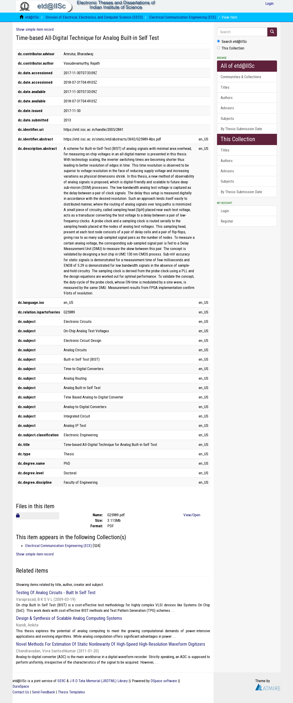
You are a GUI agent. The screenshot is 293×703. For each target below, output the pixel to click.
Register (227, 221)
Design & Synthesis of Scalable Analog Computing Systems (69, 618)
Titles (225, 87)
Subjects (227, 118)
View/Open (191, 515)
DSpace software (164, 680)
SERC (61, 680)
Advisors (227, 108)
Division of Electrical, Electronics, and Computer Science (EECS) (94, 17)
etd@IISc (32, 17)
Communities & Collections (241, 76)
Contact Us (21, 692)
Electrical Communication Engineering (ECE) (182, 17)
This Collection (230, 48)
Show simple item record (35, 29)
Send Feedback (43, 692)
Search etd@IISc (232, 41)
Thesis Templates (71, 692)
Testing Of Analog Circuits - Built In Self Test (55, 592)
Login (225, 211)
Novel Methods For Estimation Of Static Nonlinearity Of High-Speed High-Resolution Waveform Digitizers (110, 644)
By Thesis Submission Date (241, 128)
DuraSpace (21, 686)
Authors (227, 97)
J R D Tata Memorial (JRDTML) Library (99, 680)
